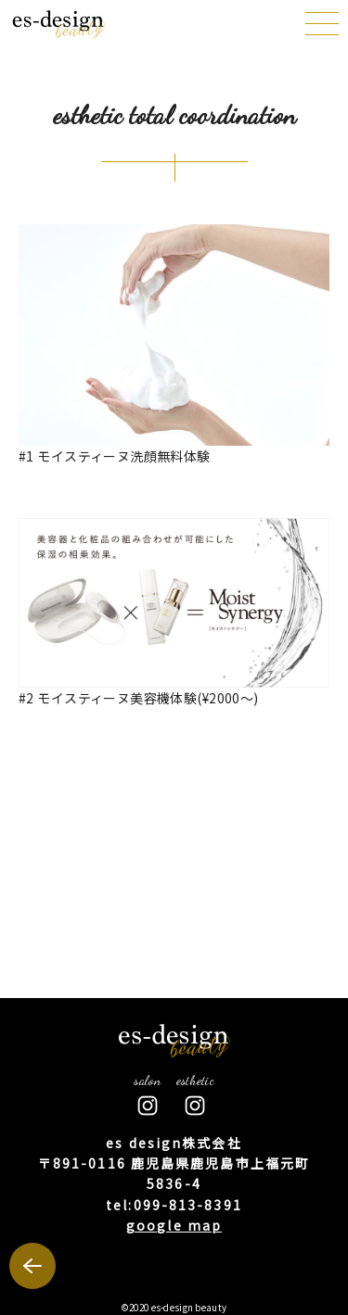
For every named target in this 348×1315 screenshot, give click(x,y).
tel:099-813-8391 (174, 1204)
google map (174, 1225)
